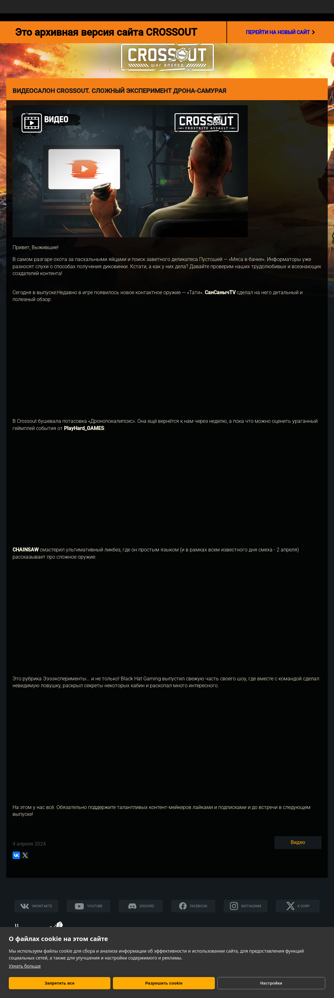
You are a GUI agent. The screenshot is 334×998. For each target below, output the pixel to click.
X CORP (303, 906)
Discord (147, 906)
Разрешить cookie (104, 983)
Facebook (198, 906)
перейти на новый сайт (280, 32)
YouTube (95, 906)
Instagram (251, 906)
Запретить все (40, 983)
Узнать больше (25, 966)
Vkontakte (42, 906)
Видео (298, 842)
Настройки (172, 983)
